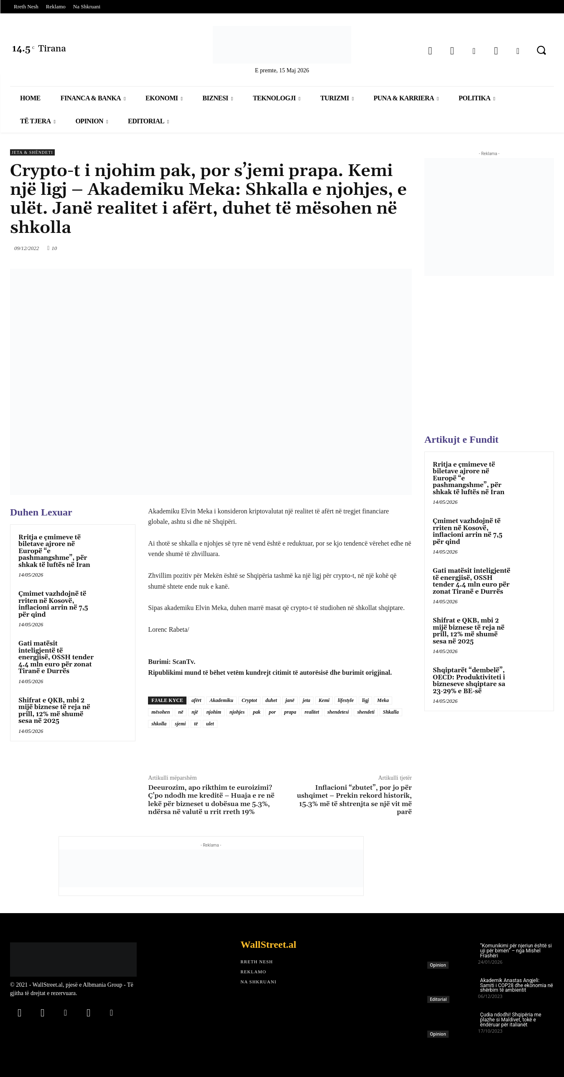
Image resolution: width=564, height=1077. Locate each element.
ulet (210, 724)
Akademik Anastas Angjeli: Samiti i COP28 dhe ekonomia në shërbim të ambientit (516, 985)
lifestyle (346, 700)
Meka (383, 700)
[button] (541, 50)
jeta (306, 700)
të (196, 724)
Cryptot (249, 700)
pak (256, 712)
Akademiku (221, 700)
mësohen (160, 712)
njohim (214, 712)
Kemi (324, 700)
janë (290, 700)
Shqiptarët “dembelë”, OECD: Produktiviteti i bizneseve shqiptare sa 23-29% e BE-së (469, 680)
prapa (290, 712)
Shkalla (391, 712)
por (272, 712)
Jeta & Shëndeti (32, 152)
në (180, 712)
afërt (196, 700)
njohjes (237, 712)
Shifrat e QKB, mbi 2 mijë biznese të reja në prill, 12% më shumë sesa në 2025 (54, 711)
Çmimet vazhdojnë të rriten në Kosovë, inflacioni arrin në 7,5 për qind (53, 604)
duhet (271, 700)
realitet (311, 712)
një (194, 712)
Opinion (438, 965)
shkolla (158, 724)
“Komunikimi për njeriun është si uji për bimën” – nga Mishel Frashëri (515, 951)
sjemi (180, 724)
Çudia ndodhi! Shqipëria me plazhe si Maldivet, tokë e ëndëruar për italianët (510, 1020)
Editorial (438, 999)
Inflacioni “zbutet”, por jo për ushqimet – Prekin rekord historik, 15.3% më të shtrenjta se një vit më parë (354, 800)
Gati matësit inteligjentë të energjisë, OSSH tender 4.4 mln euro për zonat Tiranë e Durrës (56, 657)
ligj (365, 700)
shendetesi (338, 712)
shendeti (365, 712)
